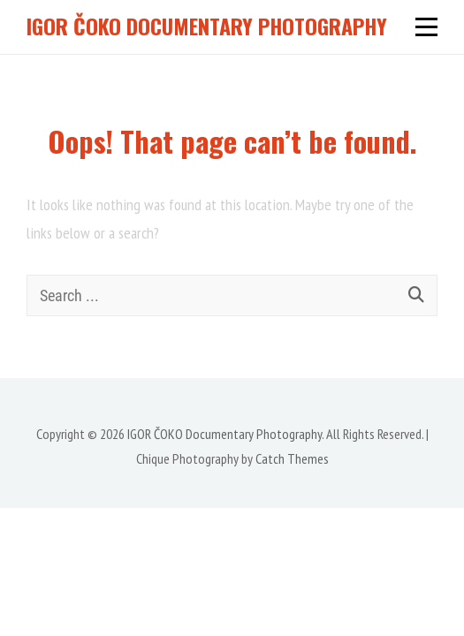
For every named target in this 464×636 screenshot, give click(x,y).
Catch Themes (292, 458)
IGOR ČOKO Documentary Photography (207, 26)
